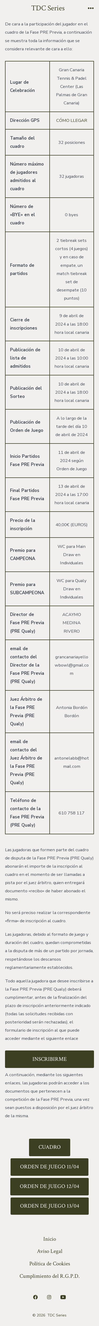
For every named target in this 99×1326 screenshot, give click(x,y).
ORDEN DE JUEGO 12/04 (49, 1186)
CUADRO (50, 1147)
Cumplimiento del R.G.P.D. (50, 1276)
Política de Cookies (49, 1263)
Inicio (49, 1239)
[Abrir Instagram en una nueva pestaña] (49, 1297)
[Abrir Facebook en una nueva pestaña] (35, 1297)
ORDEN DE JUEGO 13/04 (49, 1205)
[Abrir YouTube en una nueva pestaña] (63, 1297)
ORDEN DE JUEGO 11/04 (49, 1166)
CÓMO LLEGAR (71, 120)
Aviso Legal (49, 1251)
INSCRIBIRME (49, 1059)
